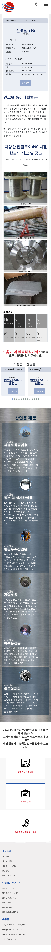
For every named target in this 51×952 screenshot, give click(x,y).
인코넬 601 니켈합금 (39, 382)
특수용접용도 (7, 907)
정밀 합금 (6, 870)
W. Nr (28, 21)
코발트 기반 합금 (8, 875)
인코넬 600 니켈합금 (13, 382)
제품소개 (6, 850)
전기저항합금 (7, 861)
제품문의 (6, 919)
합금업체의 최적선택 (10, 912)
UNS (7, 21)
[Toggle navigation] (45, 4)
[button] (12, 399)
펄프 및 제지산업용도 (10, 893)
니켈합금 (5, 856)
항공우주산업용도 (9, 898)
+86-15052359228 (15, 929)
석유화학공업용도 (9, 888)
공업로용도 (6, 902)
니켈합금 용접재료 (9, 866)
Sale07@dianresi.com (16, 934)
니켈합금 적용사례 (11, 882)
